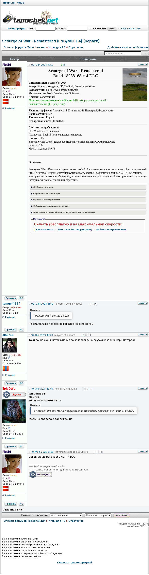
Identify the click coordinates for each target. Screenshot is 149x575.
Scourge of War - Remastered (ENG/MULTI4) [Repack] (51, 41)
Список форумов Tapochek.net (24, 47)
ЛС (21, 298)
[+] (64, 65)
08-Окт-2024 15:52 (42, 64)
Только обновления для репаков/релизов (61, 469)
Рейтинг (10, 108)
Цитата (143, 64)
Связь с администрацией (74, 562)
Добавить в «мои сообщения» (128, 47)
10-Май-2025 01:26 (42, 451)
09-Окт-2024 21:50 (42, 303)
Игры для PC (56, 47)
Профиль (11, 298)
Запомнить (97, 28)
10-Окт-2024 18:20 (42, 335)
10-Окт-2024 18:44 (42, 388)
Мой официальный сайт (49, 466)
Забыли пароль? (131, 28)
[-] (90, 303)
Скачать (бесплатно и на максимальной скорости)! (79, 224)
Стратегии (75, 47)
